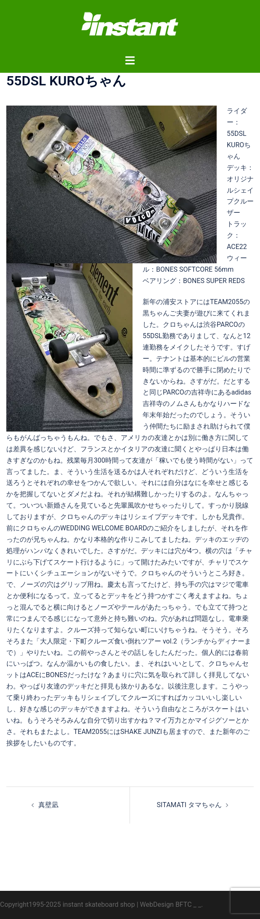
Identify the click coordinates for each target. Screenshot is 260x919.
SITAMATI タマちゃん (189, 805)
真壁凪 (48, 805)
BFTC (183, 904)
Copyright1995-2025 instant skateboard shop (67, 904)
